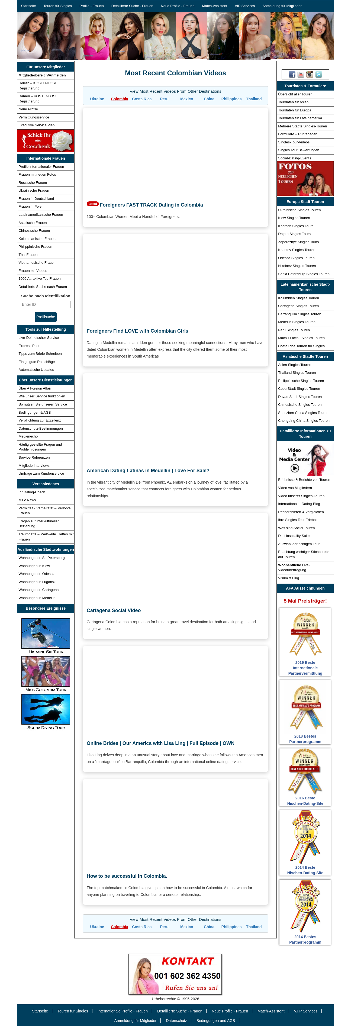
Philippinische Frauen (35, 247)
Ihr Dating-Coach (32, 492)
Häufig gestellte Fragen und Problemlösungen (40, 447)
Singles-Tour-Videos (294, 142)
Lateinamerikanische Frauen (41, 215)
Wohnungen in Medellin (37, 598)
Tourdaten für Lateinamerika (300, 118)
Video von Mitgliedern (295, 488)
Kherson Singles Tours (295, 226)
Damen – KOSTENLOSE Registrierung (38, 98)
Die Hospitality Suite (294, 536)
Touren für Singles (57, 6)
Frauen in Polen (31, 206)
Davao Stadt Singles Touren (300, 397)
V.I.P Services (305, 1011)
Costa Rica (142, 99)
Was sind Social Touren (296, 528)
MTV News (27, 500)
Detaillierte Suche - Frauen (132, 6)
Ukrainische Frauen (34, 190)
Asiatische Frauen (33, 223)
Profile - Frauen (91, 6)
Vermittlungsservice (34, 117)
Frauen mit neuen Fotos (37, 174)
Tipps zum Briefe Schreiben (40, 354)
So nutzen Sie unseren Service (43, 404)
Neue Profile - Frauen (177, 6)
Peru (164, 99)
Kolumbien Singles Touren (298, 298)
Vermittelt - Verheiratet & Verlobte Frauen (45, 510)
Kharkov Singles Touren (296, 250)
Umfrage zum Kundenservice (41, 473)
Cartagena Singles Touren (298, 306)
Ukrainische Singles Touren (299, 210)
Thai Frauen (28, 255)
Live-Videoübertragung (294, 567)
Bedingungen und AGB (216, 1020)
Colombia (119, 99)
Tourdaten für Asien (293, 102)
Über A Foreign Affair (35, 388)
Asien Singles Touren (294, 365)
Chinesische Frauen (34, 231)
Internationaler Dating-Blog (299, 504)
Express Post (29, 346)
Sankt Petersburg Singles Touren (304, 274)
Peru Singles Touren (294, 330)
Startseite (28, 6)
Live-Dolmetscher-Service (39, 338)
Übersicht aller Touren (295, 94)
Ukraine (97, 99)
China (209, 99)
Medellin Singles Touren (296, 322)
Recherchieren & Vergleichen (301, 512)
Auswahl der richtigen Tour (299, 544)
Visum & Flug (288, 578)
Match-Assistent (214, 6)
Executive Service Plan (37, 125)
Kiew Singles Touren (294, 218)
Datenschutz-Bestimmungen (41, 428)
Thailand (254, 99)
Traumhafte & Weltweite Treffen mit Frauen (46, 536)
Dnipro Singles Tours (294, 234)
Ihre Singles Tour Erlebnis (298, 520)
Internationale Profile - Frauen (123, 1011)
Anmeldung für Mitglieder (282, 6)
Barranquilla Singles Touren (299, 314)
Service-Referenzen (34, 457)
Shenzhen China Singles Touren (303, 413)
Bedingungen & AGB (35, 412)
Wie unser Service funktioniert (42, 396)
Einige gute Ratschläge (37, 362)
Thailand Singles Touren (297, 373)
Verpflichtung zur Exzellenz (40, 420)
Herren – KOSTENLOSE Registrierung (38, 85)
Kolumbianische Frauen (37, 239)
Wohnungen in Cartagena (39, 590)
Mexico (186, 99)
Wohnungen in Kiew (34, 566)
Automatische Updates (36, 370)
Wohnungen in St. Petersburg (42, 558)
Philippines (231, 99)
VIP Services (245, 6)
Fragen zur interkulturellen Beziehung (39, 523)
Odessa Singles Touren (296, 258)
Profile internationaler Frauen (41, 167)
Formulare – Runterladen (297, 134)
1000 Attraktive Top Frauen (40, 278)
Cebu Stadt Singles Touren (299, 389)
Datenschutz (176, 1020)
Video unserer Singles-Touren (301, 496)
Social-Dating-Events (294, 158)
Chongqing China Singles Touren (304, 421)
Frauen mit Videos (33, 271)
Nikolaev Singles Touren (297, 266)
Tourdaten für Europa (294, 110)
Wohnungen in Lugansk (37, 582)
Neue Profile (28, 109)
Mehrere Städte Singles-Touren (302, 126)
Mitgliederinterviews (34, 466)
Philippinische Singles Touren (301, 381)
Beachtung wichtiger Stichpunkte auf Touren (303, 554)
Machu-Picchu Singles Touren (301, 338)
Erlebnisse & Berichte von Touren (304, 480)
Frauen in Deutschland (36, 199)
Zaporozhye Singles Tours (298, 242)
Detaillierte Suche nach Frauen (43, 287)
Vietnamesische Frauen (37, 262)
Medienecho (28, 436)
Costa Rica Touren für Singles (301, 346)
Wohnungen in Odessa (36, 574)
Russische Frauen (33, 183)
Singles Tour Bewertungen (298, 150)
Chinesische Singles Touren (299, 405)
